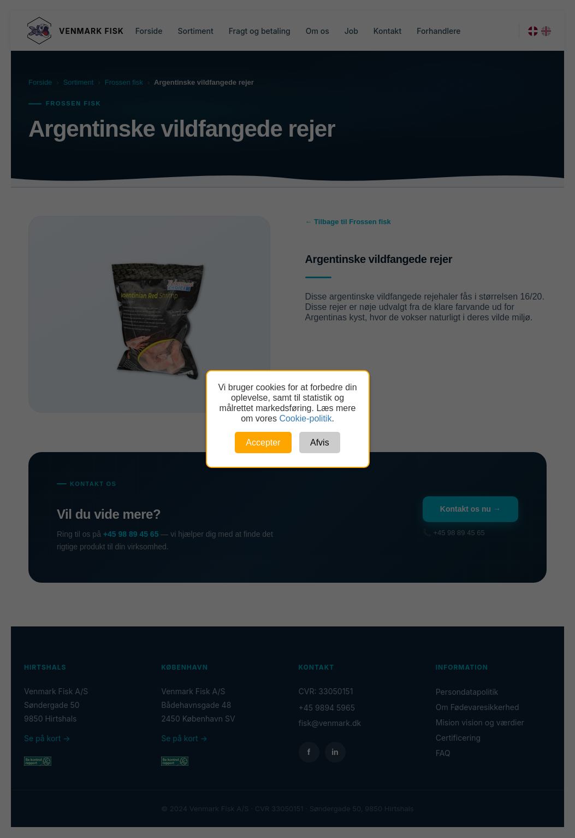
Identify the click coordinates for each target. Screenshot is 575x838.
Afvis (319, 442)
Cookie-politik (305, 418)
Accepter (263, 442)
